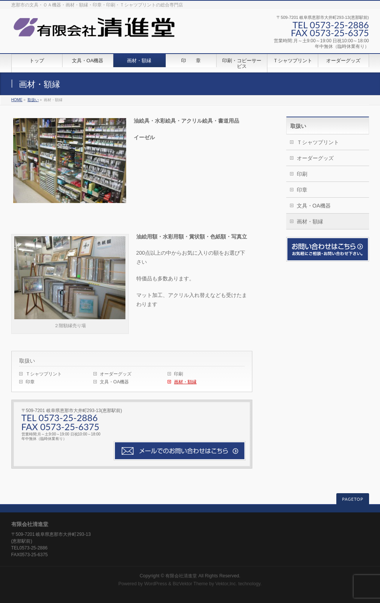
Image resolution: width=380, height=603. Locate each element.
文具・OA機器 (114, 382)
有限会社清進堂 (181, 575)
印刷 (178, 374)
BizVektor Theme (190, 583)
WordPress (155, 583)
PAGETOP (352, 499)
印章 (30, 382)
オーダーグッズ (115, 374)
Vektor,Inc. (226, 583)
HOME (17, 100)
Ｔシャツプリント (44, 374)
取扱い (33, 100)
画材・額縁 (185, 382)
